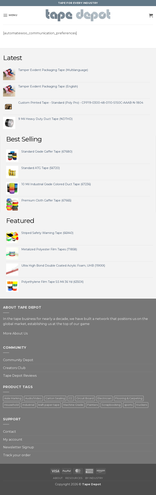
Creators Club (14, 368)
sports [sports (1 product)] (128, 404)
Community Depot (18, 360)
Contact (9, 432)
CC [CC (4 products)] (71, 398)
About (58, 478)
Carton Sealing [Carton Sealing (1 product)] (55, 398)
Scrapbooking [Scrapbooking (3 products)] (111, 404)
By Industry (94, 478)
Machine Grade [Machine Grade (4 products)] (73, 404)
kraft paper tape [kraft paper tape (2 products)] (49, 404)
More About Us (15, 333)
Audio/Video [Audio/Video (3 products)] (33, 398)
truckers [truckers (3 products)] (141, 404)
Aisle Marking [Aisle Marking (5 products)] (12, 398)
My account (12, 439)
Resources (74, 478)
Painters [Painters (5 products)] (92, 404)
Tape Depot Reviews (20, 376)
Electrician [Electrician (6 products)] (104, 398)
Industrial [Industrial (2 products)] (28, 404)
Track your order (17, 455)
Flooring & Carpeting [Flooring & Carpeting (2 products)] (128, 398)
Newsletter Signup (18, 447)
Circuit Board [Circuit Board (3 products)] (85, 398)
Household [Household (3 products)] (11, 404)
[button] (10, 15)
